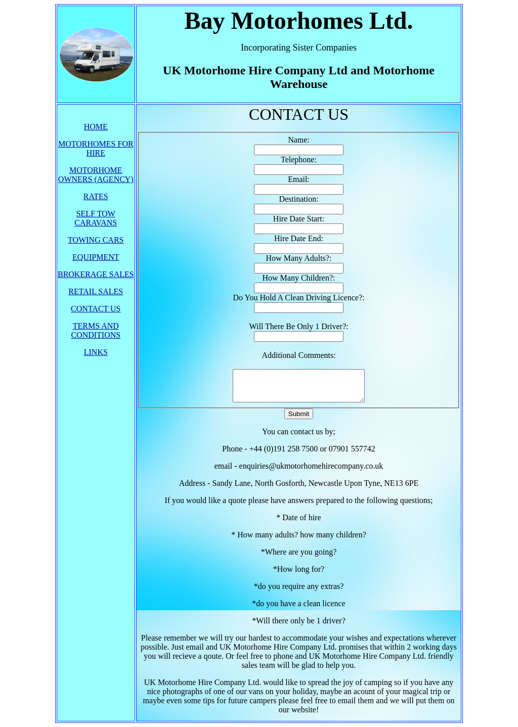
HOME (96, 126)
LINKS (96, 352)
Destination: (298, 199)
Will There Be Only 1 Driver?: (299, 326)
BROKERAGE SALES (96, 274)
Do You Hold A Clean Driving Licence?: (299, 297)
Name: (299, 139)
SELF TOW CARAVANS (95, 218)
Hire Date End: (298, 238)
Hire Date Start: (298, 218)
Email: (299, 179)
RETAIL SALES (95, 291)
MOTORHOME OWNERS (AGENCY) (96, 175)
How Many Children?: (299, 278)
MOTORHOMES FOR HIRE (96, 148)
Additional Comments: (298, 355)
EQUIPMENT (95, 257)
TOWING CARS (95, 240)
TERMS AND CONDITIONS (95, 330)
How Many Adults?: (299, 258)
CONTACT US (95, 308)
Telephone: (299, 159)
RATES (95, 196)
